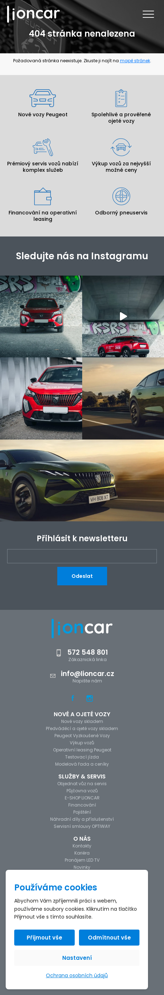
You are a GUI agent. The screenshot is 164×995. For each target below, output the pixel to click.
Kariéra (82, 853)
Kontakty (82, 846)
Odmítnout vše (109, 937)
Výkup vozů (82, 743)
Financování (82, 805)
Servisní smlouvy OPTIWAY (82, 826)
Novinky (82, 867)
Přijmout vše (44, 937)
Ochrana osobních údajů (77, 975)
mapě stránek (135, 61)
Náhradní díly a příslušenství (82, 819)
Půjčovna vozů (82, 791)
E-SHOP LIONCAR (82, 798)
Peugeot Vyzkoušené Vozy (82, 736)
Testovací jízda (82, 757)
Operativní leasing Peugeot (82, 750)
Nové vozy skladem (82, 721)
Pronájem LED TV (82, 860)
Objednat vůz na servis (82, 784)
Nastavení (77, 958)
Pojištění (82, 812)
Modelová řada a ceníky (82, 764)
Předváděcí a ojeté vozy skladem (82, 728)
